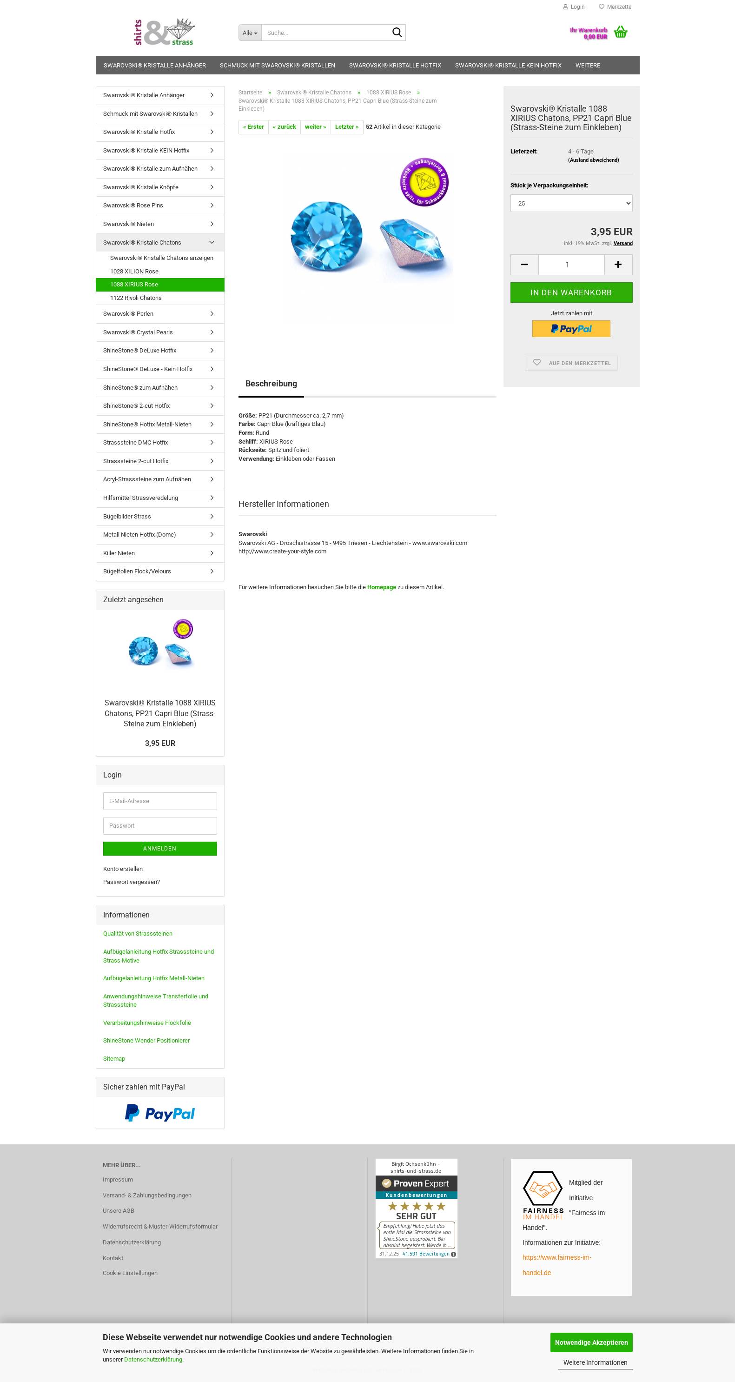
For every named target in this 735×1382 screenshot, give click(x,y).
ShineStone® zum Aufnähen (140, 387)
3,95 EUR (160, 743)
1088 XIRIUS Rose (134, 284)
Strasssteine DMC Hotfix (135, 442)
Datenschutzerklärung (153, 1359)
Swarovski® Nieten (128, 223)
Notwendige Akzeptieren (591, 1342)
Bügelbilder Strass (127, 516)
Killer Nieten (119, 553)
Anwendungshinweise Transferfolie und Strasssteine (155, 1001)
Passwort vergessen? (131, 881)
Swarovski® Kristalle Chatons (142, 242)
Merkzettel (616, 7)
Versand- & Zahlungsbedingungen (147, 1195)
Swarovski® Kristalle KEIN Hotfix (508, 65)
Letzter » (347, 126)
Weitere (588, 65)
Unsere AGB (118, 1210)
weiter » (315, 126)
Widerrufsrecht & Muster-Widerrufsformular (160, 1226)
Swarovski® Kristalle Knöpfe (141, 187)
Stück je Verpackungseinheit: (549, 185)
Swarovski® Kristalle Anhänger (155, 65)
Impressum (118, 1179)
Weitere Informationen (595, 1362)
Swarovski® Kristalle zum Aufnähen (150, 168)
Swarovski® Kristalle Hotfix (395, 65)
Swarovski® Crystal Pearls (138, 332)
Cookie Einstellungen (130, 1272)
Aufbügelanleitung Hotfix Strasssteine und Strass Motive (158, 956)
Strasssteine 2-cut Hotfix (135, 461)
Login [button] (574, 7)
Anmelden (160, 848)
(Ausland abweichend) (593, 160)
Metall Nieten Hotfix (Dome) (139, 534)
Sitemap (114, 1058)
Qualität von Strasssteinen (137, 933)
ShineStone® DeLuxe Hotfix (139, 350)
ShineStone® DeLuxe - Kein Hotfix (147, 368)
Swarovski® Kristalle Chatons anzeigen (161, 257)
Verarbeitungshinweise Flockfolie (147, 1022)
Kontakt (113, 1258)
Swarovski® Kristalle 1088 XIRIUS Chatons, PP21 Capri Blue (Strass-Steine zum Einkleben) (160, 713)
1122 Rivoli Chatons (136, 297)
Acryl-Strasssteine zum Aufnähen (147, 479)
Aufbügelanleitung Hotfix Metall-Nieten (154, 978)
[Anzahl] (571, 264)
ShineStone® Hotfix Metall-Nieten (147, 424)
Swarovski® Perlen (128, 313)
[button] (524, 264)
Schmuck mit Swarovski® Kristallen (277, 65)
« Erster (253, 126)
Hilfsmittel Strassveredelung (140, 497)
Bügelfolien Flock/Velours (137, 571)
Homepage (381, 587)
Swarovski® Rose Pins (133, 205)
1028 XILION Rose (134, 271)
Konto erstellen (123, 868)
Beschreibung (271, 383)
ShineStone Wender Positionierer (146, 1040)
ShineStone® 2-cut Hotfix (136, 405)
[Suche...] (249, 32)
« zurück (284, 126)
